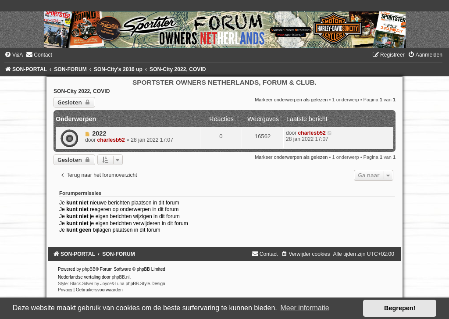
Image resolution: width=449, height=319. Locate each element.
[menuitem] (13, 55)
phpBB (89, 269)
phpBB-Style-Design (145, 283)
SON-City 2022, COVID (81, 91)
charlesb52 (111, 140)
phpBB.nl (121, 277)
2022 (99, 133)
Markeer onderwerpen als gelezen (291, 99)
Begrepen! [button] (399, 308)
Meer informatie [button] (304, 308)
